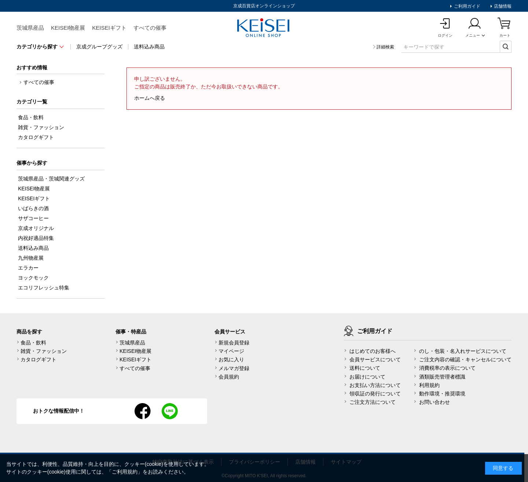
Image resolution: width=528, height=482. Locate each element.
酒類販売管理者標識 (442, 377)
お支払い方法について (375, 385)
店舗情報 (502, 6)
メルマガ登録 (234, 368)
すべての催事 (149, 28)
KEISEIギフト (109, 28)
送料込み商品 (149, 47)
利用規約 (429, 385)
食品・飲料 (33, 343)
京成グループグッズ (99, 47)
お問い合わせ (434, 402)
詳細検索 (385, 47)
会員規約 (229, 377)
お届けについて (367, 377)
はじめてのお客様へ (372, 351)
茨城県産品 (30, 28)
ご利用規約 (125, 472)
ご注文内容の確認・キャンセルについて (465, 359)
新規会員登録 (234, 343)
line (170, 411)
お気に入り (231, 359)
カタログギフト (38, 359)
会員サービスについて (375, 359)
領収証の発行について (375, 394)
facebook (143, 411)
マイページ (231, 351)
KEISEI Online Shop (264, 28)
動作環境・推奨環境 (442, 394)
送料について (364, 368)
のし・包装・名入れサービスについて (462, 351)
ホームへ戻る (149, 98)
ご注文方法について (372, 402)
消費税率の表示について (447, 368)
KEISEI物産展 (68, 28)
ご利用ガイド (466, 6)
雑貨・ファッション (44, 351)
